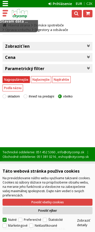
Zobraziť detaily (83, 222)
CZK (89, 3)
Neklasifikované (46, 225)
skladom (14, 96)
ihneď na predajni (41, 96)
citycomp (26, 13)
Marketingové (18, 225)
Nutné (12, 220)
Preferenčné (32, 220)
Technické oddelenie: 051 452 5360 (29, 152)
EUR (79, 3)
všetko (68, 96)
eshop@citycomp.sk (73, 156)
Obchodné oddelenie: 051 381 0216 (30, 156)
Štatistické (55, 220)
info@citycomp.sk (70, 152)
